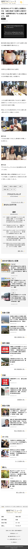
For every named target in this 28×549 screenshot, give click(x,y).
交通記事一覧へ (21, 399)
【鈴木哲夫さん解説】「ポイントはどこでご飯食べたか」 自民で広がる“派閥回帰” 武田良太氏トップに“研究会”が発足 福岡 (18, 411)
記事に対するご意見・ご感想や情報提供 (13, 530)
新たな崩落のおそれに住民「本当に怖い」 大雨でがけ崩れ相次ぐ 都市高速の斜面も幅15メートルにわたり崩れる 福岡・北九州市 (19, 269)
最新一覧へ (20, 251)
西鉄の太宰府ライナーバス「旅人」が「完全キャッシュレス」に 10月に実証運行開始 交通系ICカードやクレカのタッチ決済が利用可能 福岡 (19, 298)
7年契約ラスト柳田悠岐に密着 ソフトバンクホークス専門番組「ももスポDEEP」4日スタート (18, 442)
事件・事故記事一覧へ (19, 369)
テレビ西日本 (13, 542)
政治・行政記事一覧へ (19, 431)
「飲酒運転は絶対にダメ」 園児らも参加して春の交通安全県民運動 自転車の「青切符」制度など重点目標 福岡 (19, 483)
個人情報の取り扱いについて (13, 536)
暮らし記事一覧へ (20, 492)
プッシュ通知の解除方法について (13, 539)
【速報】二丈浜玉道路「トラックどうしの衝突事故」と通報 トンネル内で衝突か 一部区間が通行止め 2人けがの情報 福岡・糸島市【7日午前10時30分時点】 (18, 350)
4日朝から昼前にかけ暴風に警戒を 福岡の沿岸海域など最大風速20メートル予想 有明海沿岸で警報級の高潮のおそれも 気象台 (18, 318)
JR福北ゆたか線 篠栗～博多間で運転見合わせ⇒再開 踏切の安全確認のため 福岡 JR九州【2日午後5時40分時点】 (18, 390)
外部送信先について (14, 533)
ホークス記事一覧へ (20, 461)
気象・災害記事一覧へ (19, 337)
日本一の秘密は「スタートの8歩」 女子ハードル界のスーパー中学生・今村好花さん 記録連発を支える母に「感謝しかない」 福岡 (18, 284)
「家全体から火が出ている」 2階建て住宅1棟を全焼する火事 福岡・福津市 (18, 360)
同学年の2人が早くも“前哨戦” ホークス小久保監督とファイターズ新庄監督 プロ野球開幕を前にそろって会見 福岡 (18, 452)
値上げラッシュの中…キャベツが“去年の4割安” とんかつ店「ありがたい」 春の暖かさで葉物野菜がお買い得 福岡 (18, 473)
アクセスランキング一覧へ (17, 202)
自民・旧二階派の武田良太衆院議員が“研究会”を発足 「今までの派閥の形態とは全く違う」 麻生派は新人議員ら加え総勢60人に (18, 422)
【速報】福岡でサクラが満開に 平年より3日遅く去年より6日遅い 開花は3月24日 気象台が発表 (18, 328)
